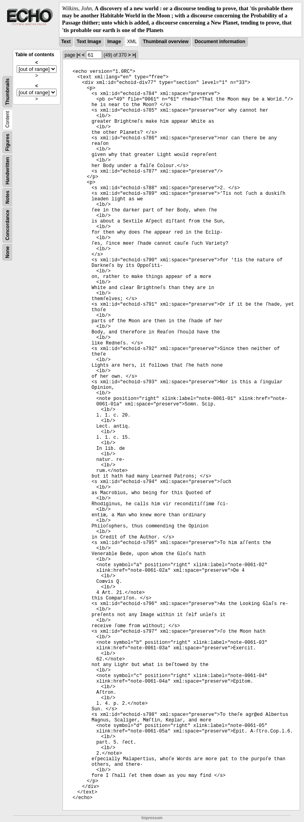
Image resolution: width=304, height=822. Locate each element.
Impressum (151, 818)
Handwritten (7, 170)
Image (114, 41)
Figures (7, 142)
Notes (7, 197)
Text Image (89, 41)
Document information (220, 41)
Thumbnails (7, 91)
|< (78, 55)
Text (66, 41)
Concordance (7, 225)
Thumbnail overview (165, 41)
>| (134, 55)
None (7, 252)
